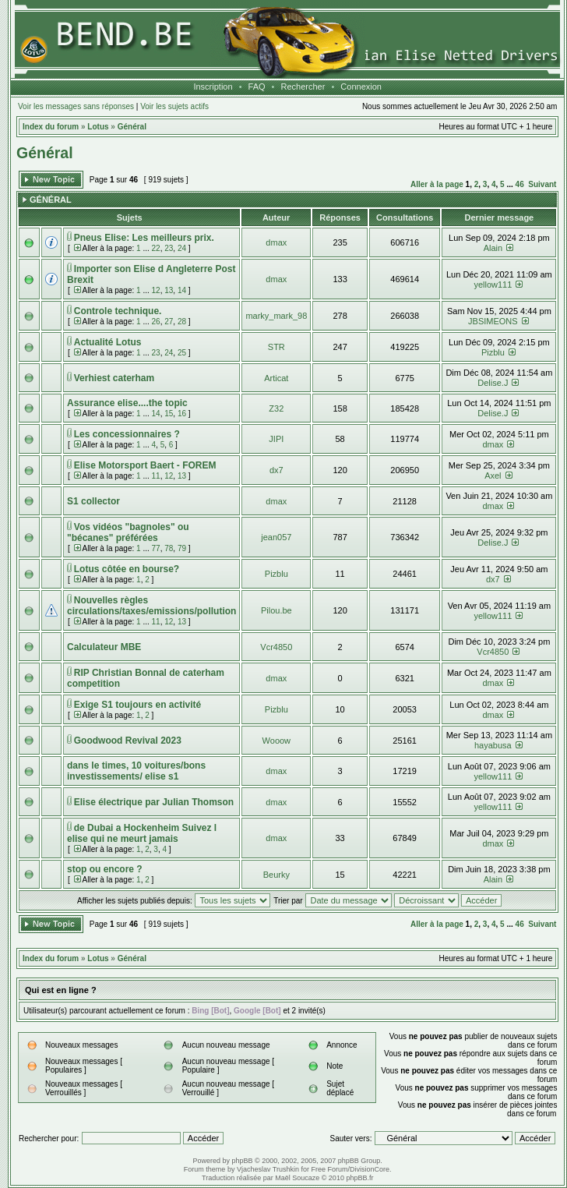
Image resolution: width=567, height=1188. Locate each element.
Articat (276, 378)
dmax (276, 242)
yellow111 (493, 284)
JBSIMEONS (493, 321)
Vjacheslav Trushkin (268, 1169)
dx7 (276, 470)
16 (182, 413)
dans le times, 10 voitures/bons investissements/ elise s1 (136, 771)
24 (182, 248)
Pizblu (493, 352)
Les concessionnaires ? (127, 434)
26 (156, 321)
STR (276, 347)
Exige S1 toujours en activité (137, 704)
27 (168, 321)
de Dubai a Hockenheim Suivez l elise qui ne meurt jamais (142, 833)
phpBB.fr (359, 1178)
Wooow (276, 740)
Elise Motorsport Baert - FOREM (145, 465)
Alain (493, 248)
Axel (492, 475)
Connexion (361, 86)
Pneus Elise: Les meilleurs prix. (144, 237)
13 (168, 290)
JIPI (276, 439)
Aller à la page (436, 184)
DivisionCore (369, 1169)
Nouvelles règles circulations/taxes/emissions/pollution (151, 606)
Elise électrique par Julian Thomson (154, 802)
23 (168, 248)
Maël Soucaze (297, 1178)
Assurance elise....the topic (127, 403)
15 (168, 413)
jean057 (276, 537)
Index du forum (51, 126)
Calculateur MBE (104, 647)
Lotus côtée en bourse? (126, 569)
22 (156, 248)
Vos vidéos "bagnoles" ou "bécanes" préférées (128, 532)
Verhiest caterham (114, 378)
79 (182, 548)
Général (132, 126)
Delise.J (492, 382)
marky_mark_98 (276, 315)
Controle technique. (118, 311)
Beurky (276, 874)
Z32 (276, 408)
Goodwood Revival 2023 (127, 740)
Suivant (542, 184)
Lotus (97, 126)
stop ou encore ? (105, 869)
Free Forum (329, 1169)
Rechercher (303, 86)
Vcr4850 (276, 647)
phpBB (242, 1161)
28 (182, 321)
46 (520, 184)
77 (156, 548)
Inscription (212, 86)
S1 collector (93, 501)
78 (168, 548)
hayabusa (493, 745)
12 (156, 290)
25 (182, 352)
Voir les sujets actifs (174, 106)
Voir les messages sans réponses (76, 106)
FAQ (257, 86)
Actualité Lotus (108, 342)
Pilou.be (276, 610)
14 (182, 290)
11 (156, 476)
